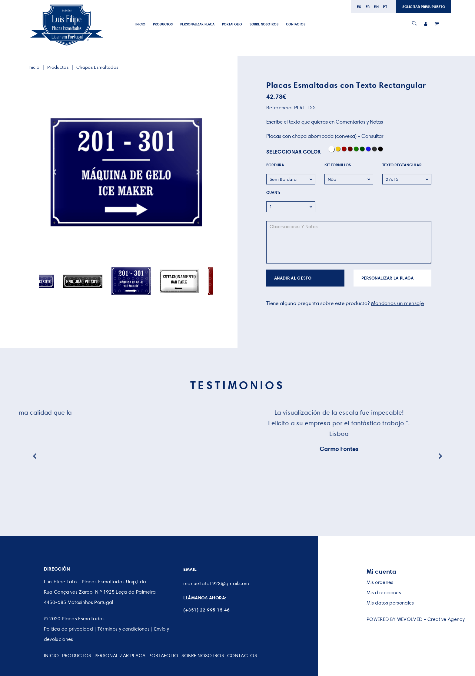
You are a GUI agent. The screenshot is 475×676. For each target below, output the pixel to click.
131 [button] (142, 291)
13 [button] (97, 272)
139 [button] (178, 291)
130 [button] (137, 291)
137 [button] (169, 291)
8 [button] (74, 272)
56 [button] (119, 278)
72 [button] (192, 278)
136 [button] (165, 291)
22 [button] (137, 272)
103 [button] (160, 284)
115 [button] (69, 291)
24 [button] (146, 272)
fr (368, 6)
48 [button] (83, 278)
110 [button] (192, 284)
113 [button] (206, 284)
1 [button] (42, 272)
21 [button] (133, 272)
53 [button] (106, 278)
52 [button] (101, 278)
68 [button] (174, 278)
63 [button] (151, 278)
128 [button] (128, 291)
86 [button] (83, 284)
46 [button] (74, 278)
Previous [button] (54, 172)
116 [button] (74, 291)
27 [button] (160, 272)
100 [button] (146, 284)
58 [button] (128, 278)
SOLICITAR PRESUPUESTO (423, 6)
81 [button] (60, 284)
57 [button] (124, 278)
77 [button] (42, 284)
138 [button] (174, 291)
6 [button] (65, 272)
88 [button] (92, 284)
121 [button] (97, 291)
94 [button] (119, 284)
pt (385, 6)
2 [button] (47, 272)
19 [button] (124, 272)
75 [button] (206, 278)
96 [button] (128, 284)
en (376, 6)
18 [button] (119, 272)
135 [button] (160, 291)
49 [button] (87, 278)
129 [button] (133, 291)
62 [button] (146, 278)
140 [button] (183, 291)
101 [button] (151, 284)
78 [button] (47, 284)
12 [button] (92, 272)
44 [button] (65, 278)
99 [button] (142, 284)
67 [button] (169, 278)
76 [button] (210, 278)
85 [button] (78, 284)
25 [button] (151, 272)
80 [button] (56, 284)
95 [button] (124, 284)
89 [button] (97, 284)
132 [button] (146, 291)
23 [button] (142, 272)
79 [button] (51, 284)
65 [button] (160, 278)
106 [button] (174, 284)
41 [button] (51, 278)
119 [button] (87, 291)
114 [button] (210, 284)
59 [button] (133, 278)
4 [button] (56, 272)
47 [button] (78, 278)
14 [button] (101, 272)
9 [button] (78, 272)
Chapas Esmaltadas (97, 67)
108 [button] (183, 284)
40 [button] (47, 278)
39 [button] (42, 278)
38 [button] (210, 272)
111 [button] (196, 284)
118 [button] (83, 291)
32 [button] (183, 272)
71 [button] (187, 278)
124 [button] (110, 291)
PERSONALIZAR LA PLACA (387, 278)
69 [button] (178, 278)
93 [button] (115, 284)
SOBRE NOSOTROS (264, 24)
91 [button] (106, 284)
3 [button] (51, 272)
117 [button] (78, 291)
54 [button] (110, 278)
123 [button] (106, 291)
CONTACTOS (295, 24)
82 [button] (65, 284)
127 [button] (124, 291)
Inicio (140, 24)
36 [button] (201, 272)
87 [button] (87, 284)
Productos (163, 24)
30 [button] (174, 272)
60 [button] (137, 278)
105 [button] (169, 284)
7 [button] (69, 272)
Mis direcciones (384, 592)
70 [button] (183, 278)
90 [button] (101, 284)
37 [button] (206, 272)
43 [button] (60, 278)
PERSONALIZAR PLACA (197, 24)
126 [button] (119, 291)
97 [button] (133, 284)
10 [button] (83, 272)
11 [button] (87, 272)
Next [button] (198, 172)
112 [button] (201, 284)
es (359, 6)
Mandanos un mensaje (397, 303)
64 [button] (156, 278)
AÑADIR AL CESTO (292, 278)
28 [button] (165, 272)
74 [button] (201, 278)
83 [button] (69, 284)
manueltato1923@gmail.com (216, 583)
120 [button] (92, 291)
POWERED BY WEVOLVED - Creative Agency (416, 619)
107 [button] (178, 284)
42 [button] (56, 278)
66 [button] (165, 278)
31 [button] (178, 272)
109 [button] (187, 284)
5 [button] (60, 272)
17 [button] (115, 272)
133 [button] (151, 291)
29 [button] (169, 272)
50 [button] (92, 278)
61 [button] (142, 278)
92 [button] (110, 284)
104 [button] (165, 284)
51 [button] (97, 278)
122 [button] (101, 291)
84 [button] (74, 284)
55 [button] (115, 278)
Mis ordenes (380, 582)
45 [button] (69, 278)
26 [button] (156, 272)
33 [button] (187, 272)
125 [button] (115, 291)
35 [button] (196, 272)
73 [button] (196, 278)
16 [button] (110, 272)
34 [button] (192, 272)
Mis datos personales (390, 603)
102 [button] (156, 284)
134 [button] (156, 291)
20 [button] (128, 272)
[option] (126, 172)
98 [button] (137, 284)
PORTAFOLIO (232, 24)
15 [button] (106, 272)
